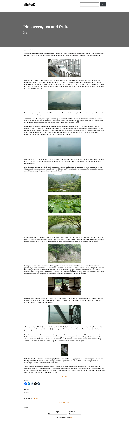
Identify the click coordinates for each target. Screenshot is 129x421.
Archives (72, 412)
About (25, 408)
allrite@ (29, 4)
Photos (64, 376)
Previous (62, 402)
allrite (71, 417)
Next (68, 402)
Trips (57, 412)
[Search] (103, 4)
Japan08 (35, 398)
